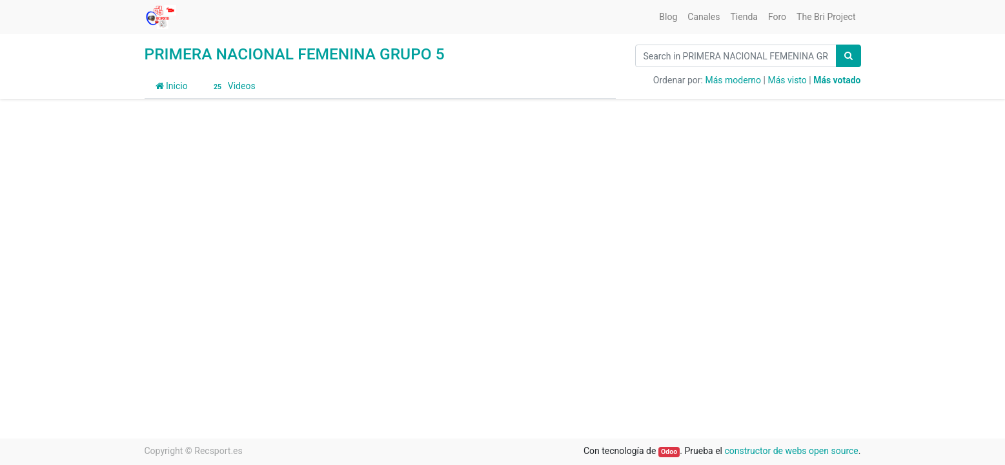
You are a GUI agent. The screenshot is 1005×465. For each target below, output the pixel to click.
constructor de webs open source (791, 451)
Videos (233, 86)
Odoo (669, 452)
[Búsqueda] (848, 56)
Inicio (172, 86)
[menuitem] (668, 17)
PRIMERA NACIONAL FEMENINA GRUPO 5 (295, 54)
